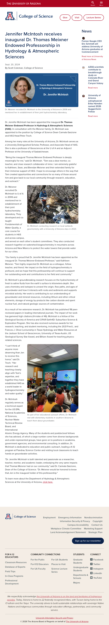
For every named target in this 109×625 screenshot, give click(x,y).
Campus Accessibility (78, 525)
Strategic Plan (95, 532)
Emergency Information (70, 517)
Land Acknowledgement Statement (68, 532)
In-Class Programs (14, 576)
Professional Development (12, 582)
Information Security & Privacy (75, 521)
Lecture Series (94, 17)
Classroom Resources (16, 562)
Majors (76, 582)
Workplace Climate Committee (66, 528)
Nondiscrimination (93, 517)
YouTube (97, 577)
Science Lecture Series (59, 570)
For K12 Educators (40, 564)
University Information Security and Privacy (54, 618)
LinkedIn (97, 573)
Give (65, 17)
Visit (77, 17)
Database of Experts (15, 567)
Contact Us (96, 525)
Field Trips (10, 571)
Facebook (98, 559)
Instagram (98, 568)
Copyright (97, 521)
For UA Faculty (38, 568)
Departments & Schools (80, 577)
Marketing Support (93, 528)
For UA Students (59, 559)
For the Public (38, 559)
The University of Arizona (77, 621)
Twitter (96, 564)
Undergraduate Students (80, 569)
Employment (49, 517)
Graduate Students (78, 561)
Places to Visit (58, 564)
